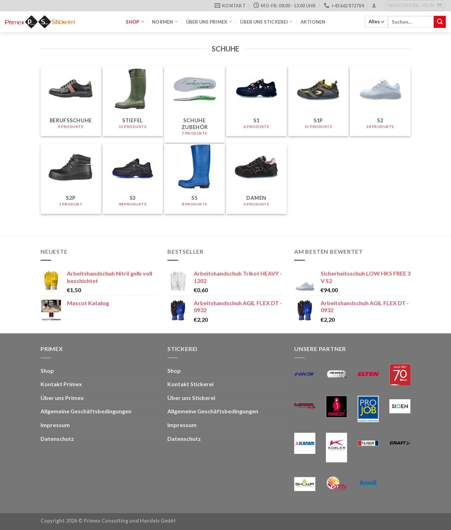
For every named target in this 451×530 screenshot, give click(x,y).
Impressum (55, 424)
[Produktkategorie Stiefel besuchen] (133, 101)
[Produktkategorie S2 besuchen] (380, 101)
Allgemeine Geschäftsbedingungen (86, 411)
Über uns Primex (209, 21)
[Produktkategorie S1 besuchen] (256, 101)
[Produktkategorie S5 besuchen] (194, 179)
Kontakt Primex (61, 384)
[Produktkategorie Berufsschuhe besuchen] (71, 101)
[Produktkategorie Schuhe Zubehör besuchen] (194, 104)
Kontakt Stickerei (190, 384)
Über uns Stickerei (266, 21)
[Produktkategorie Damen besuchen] (256, 179)
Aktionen (313, 22)
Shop (135, 21)
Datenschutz (57, 438)
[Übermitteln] (440, 22)
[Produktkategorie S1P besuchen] (318, 101)
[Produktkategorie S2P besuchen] (71, 179)
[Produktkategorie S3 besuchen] (133, 179)
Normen (165, 21)
